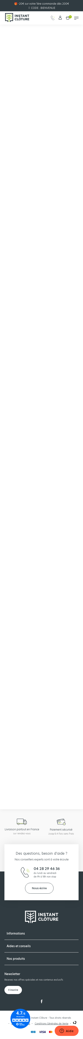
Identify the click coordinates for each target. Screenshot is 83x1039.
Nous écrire (39, 888)
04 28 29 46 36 (47, 868)
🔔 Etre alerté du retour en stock (20, 735)
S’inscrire (13, 989)
